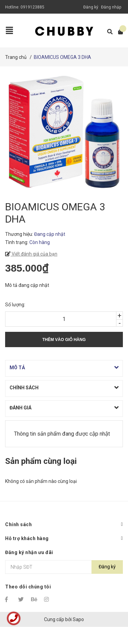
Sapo (78, 619)
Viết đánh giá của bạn (34, 254)
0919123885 (32, 7)
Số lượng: (15, 304)
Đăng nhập (111, 7)
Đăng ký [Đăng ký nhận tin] (107, 566)
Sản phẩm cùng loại (41, 461)
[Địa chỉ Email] (64, 567)
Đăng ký (90, 7)
